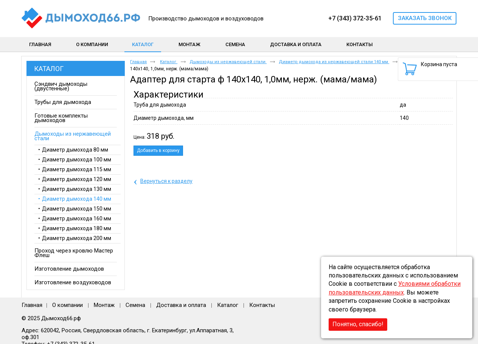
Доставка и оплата (181, 305)
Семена (135, 305)
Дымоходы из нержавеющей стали (228, 61)
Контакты (262, 305)
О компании (67, 305)
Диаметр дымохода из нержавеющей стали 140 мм (334, 61)
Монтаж (105, 305)
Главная (138, 61)
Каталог (143, 44)
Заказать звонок (425, 18)
